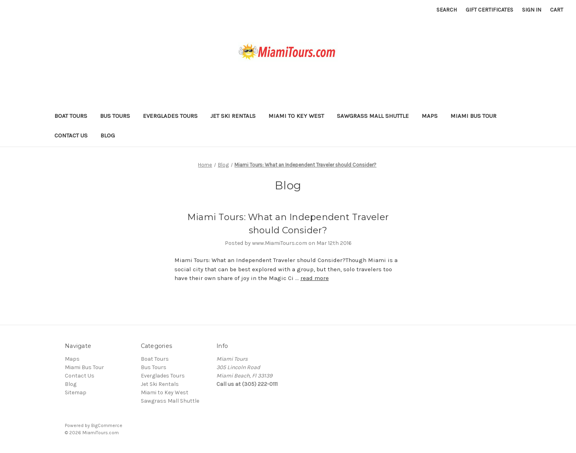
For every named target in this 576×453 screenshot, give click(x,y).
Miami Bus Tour (473, 115)
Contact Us (71, 135)
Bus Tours (115, 115)
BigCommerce (106, 425)
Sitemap (75, 392)
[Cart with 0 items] (557, 10)
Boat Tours (70, 115)
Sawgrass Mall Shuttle (373, 115)
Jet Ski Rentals (233, 115)
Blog (107, 135)
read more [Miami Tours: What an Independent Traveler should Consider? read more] (314, 278)
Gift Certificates (489, 9)
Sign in (531, 9)
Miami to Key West (296, 115)
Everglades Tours (170, 115)
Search (446, 9)
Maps (430, 115)
